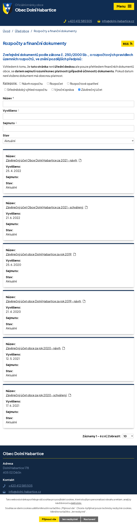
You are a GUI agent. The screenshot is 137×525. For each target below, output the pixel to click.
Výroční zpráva (64, 89)
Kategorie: (10, 83)
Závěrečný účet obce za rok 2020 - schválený (38, 395)
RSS (127, 44)
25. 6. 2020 (13, 264)
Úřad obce (22, 31)
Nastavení (89, 519)
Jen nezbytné (70, 519)
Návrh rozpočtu (32, 83)
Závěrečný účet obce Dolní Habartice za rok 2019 (41, 254)
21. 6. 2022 (13, 217)
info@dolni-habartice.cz (118, 21)
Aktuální (11, 187)
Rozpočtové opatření (84, 83)
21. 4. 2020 (13, 311)
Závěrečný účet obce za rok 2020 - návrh (35, 348)
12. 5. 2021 (13, 358)
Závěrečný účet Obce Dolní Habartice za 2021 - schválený (46, 207)
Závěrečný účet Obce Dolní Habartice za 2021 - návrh (43, 160)
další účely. (76, 502)
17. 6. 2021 (12, 405)
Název (7, 98)
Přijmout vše (49, 519)
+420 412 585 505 (80, 21)
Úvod (6, 31)
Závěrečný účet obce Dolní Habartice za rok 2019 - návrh (45, 301)
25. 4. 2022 (13, 171)
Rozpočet (56, 83)
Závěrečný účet (91, 89)
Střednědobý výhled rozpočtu (27, 89)
